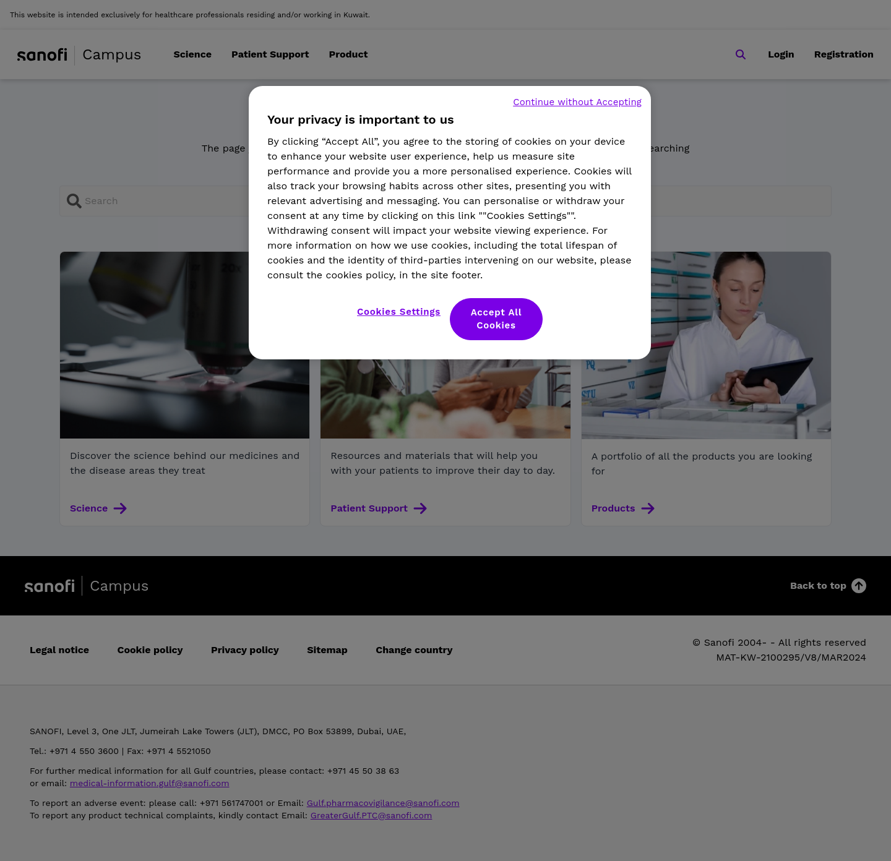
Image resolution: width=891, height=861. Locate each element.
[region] (450, 222)
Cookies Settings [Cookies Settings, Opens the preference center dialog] (399, 311)
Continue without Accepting (577, 102)
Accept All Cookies (496, 319)
